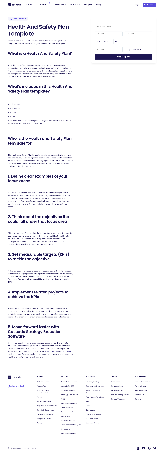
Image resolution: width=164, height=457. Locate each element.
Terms (26, 448)
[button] (31, 5)
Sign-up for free (51, 351)
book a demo (65, 351)
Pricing (98, 4)
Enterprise (88, 4)
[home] (14, 4)
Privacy (33, 448)
